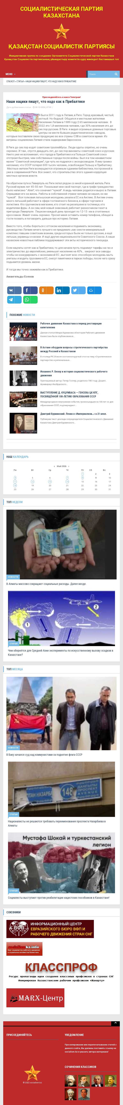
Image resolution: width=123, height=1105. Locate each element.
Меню (10, 74)
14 (67, 481)
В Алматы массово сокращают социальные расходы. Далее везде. (46, 584)
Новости (13, 577)
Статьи (20, 81)
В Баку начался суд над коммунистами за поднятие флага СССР (44, 754)
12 (32, 481)
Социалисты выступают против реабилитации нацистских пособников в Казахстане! (58, 897)
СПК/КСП (10, 81)
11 (15, 481)
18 (15, 485)
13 (50, 481)
